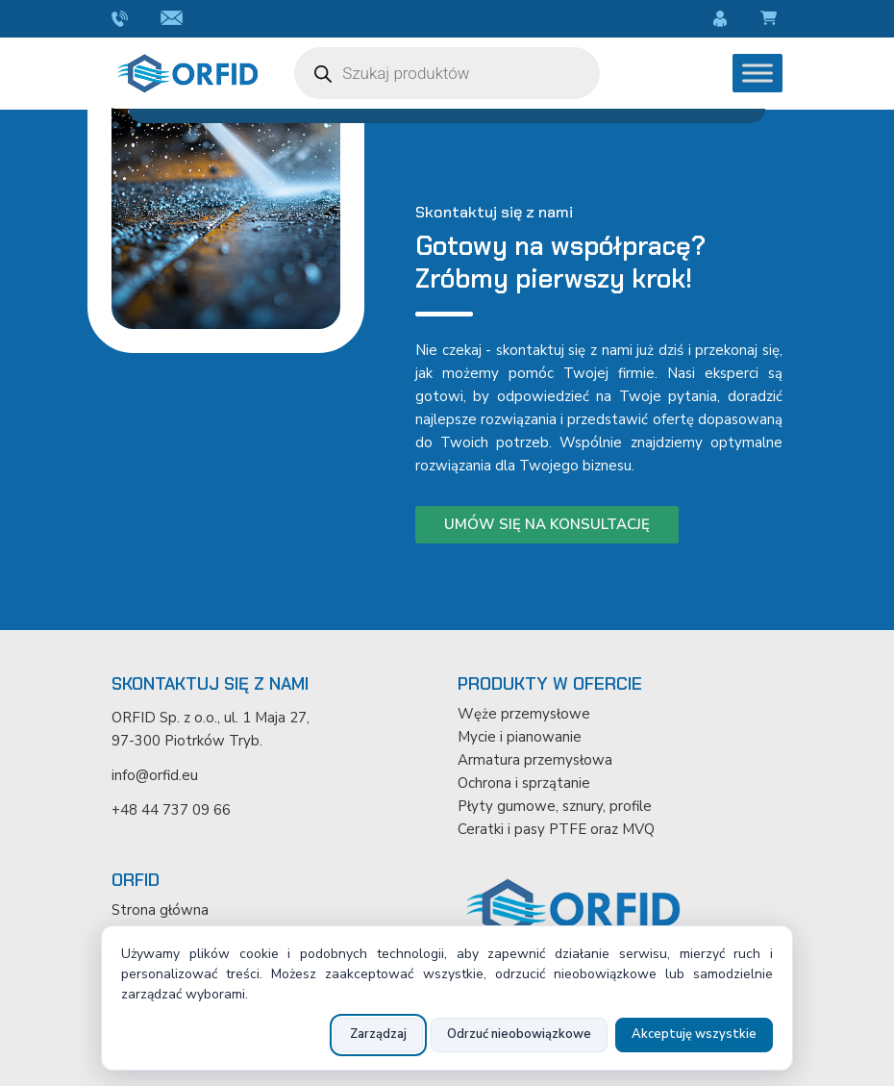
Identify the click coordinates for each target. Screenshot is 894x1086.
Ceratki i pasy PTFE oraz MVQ (556, 829)
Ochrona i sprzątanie (524, 783)
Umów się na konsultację (547, 524)
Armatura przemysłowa (535, 760)
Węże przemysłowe (524, 713)
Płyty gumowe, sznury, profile (555, 806)
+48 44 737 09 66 (122, 19)
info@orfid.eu (174, 19)
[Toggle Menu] (757, 72)
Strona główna (160, 910)
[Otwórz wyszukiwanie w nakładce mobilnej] (447, 73)
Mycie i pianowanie (520, 736)
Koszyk (771, 19)
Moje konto (723, 19)
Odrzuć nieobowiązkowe (519, 1034)
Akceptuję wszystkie (694, 1034)
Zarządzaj (378, 1034)
